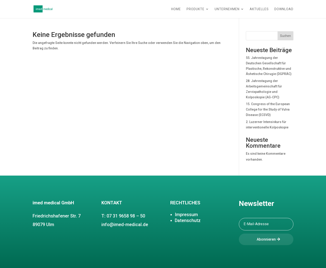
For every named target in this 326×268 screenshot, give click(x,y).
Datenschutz (188, 220)
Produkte (195, 9)
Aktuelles (259, 9)
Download (283, 9)
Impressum (186, 214)
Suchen (285, 36)
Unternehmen (227, 9)
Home (176, 9)
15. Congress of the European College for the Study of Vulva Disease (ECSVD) (268, 109)
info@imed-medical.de (124, 224)
